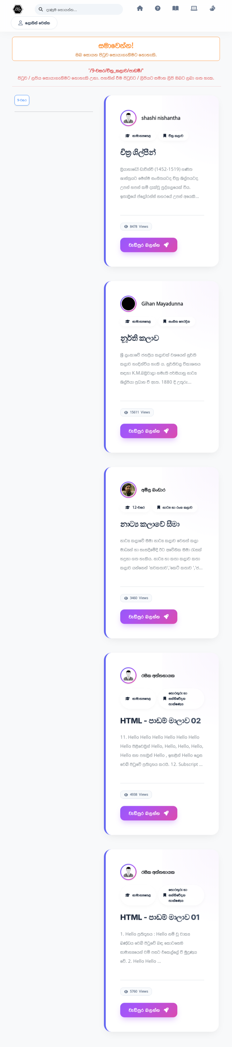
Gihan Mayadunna (162, 304)
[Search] (78, 9)
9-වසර (22, 100)
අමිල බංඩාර (153, 490)
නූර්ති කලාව (139, 338)
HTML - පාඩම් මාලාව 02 (160, 720)
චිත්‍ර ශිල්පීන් (138, 152)
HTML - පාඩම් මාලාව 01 (159, 917)
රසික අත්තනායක (158, 675)
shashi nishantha (160, 118)
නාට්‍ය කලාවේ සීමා (149, 524)
